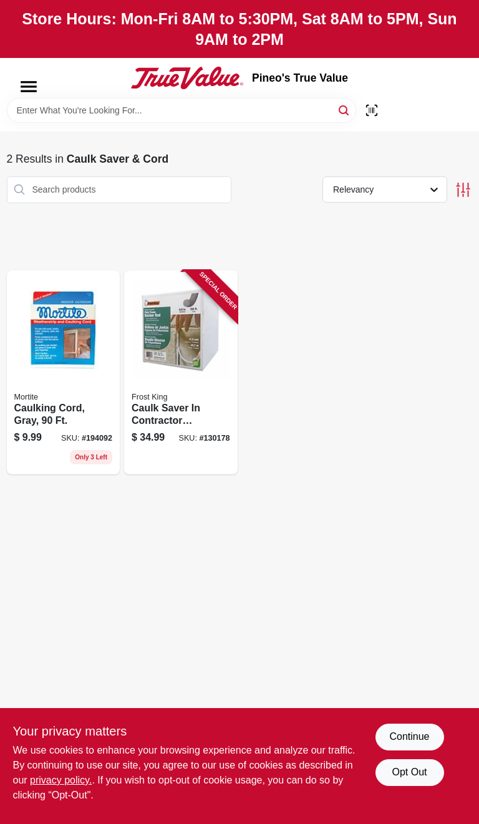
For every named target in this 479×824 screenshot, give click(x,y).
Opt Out (409, 772)
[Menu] (29, 87)
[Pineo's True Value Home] (187, 78)
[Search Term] (181, 110)
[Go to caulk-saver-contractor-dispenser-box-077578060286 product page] (181, 373)
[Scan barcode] (371, 110)
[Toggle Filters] (463, 190)
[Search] (345, 109)
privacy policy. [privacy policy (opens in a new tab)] (61, 780)
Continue (409, 736)
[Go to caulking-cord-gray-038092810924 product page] (63, 373)
